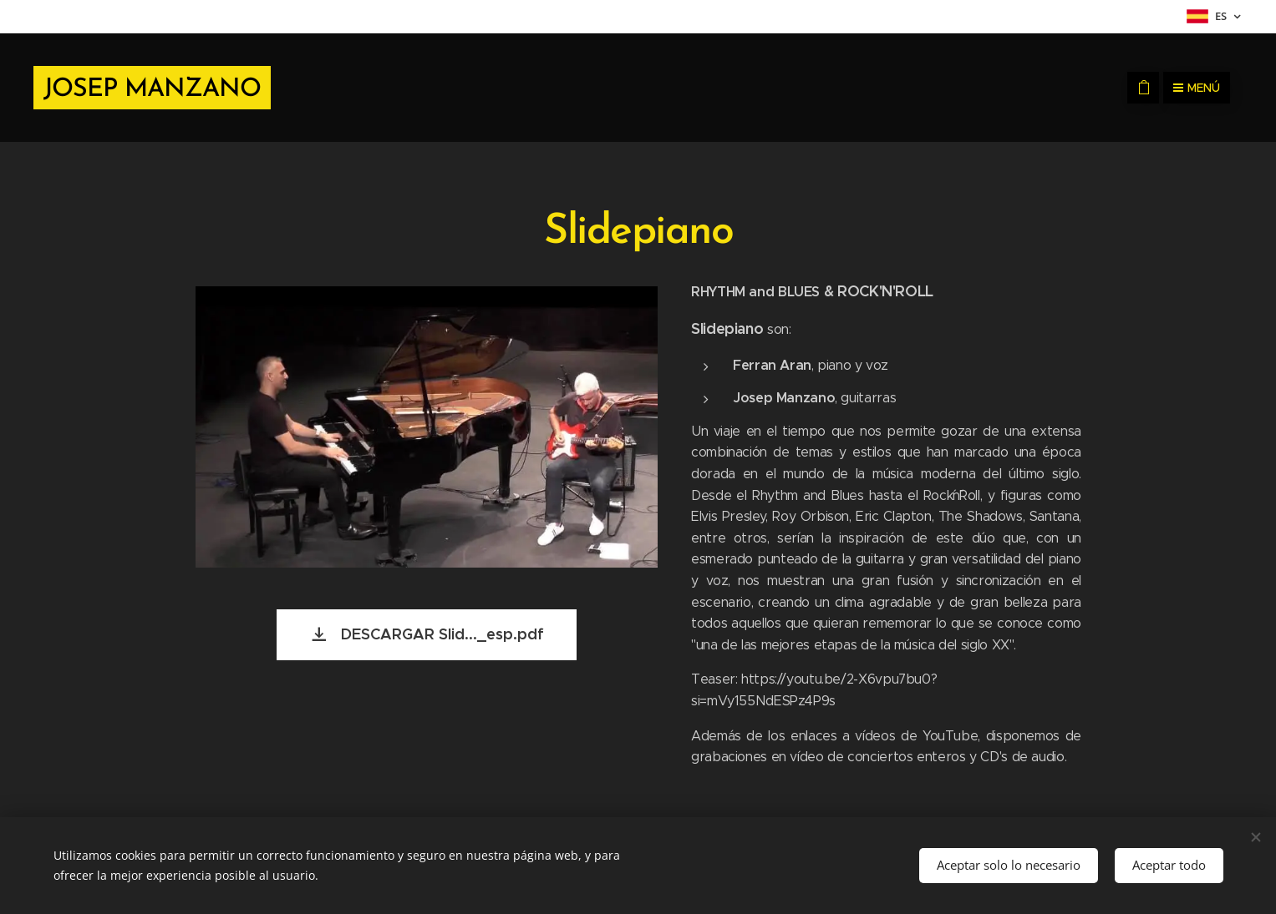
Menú (1196, 87)
